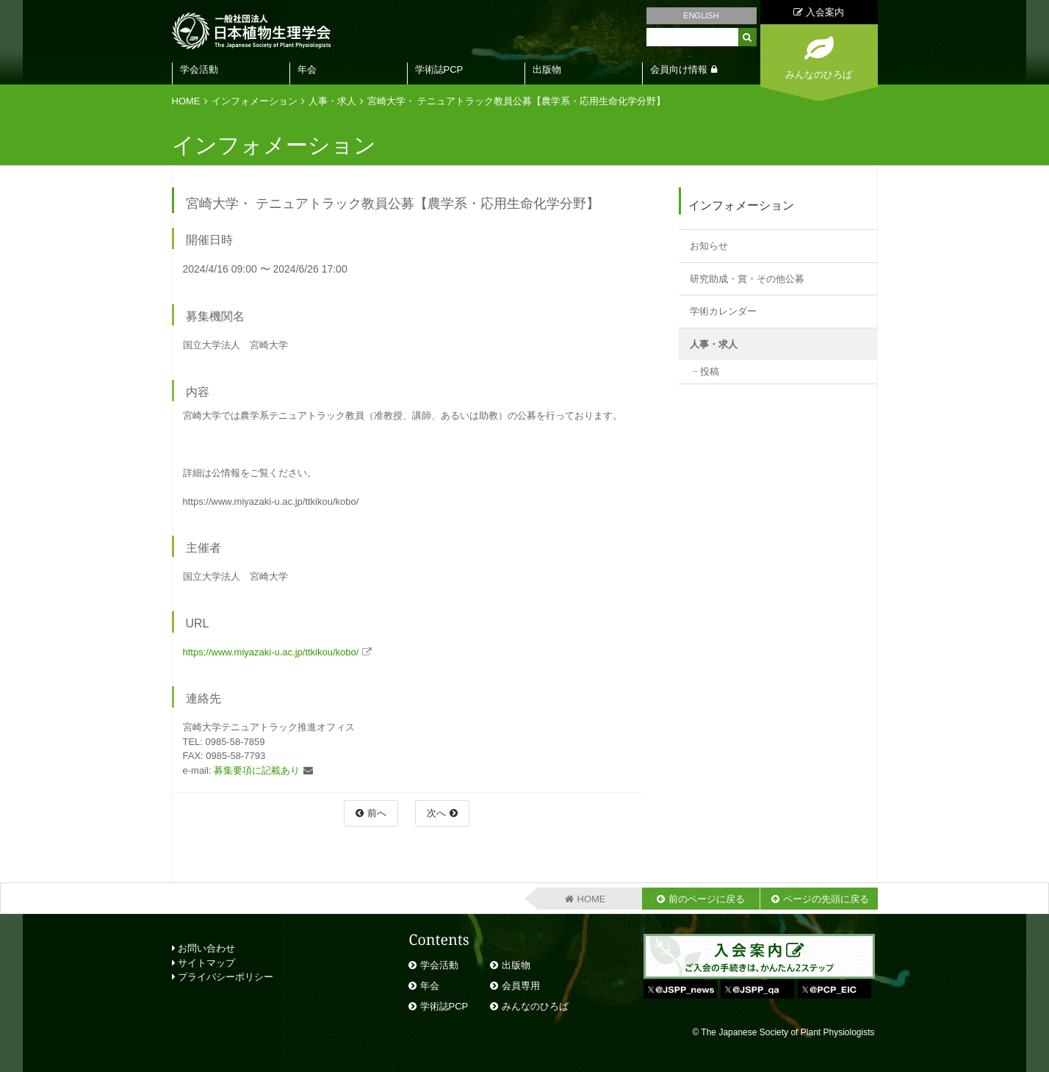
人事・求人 (332, 101)
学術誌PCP (439, 69)
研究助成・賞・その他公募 (747, 278)
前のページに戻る (706, 898)
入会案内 (818, 12)
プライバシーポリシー (223, 976)
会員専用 (521, 985)
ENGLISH (700, 15)
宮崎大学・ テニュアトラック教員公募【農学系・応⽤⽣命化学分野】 (516, 101)
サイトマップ (204, 962)
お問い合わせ (204, 948)
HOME (186, 101)
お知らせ (709, 245)
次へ (436, 813)
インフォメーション (255, 101)
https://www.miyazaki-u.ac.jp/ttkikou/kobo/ (271, 652)
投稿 (709, 371)
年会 (307, 69)
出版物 (547, 69)
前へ (376, 813)
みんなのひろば (535, 1006)
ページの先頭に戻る (826, 898)
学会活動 (199, 69)
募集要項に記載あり (257, 770)
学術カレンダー (723, 311)
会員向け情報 (678, 69)
